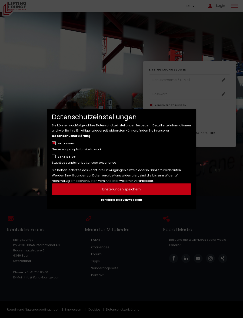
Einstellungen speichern (121, 189)
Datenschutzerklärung (71, 136)
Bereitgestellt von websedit (121, 200)
